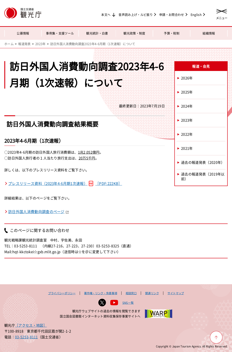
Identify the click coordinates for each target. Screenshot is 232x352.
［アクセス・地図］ (31, 325)
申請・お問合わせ (171, 14)
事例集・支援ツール (60, 33)
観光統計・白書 (97, 33)
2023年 (40, 44)
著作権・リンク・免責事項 (100, 293)
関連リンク (152, 293)
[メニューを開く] (221, 13)
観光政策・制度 (134, 33)
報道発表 (24, 44)
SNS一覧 (128, 303)
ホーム (9, 44)
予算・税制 (171, 33)
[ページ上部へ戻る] (216, 337)
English (196, 14)
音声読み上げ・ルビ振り (135, 14)
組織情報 (209, 33)
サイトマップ (175, 293)
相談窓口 (131, 293)
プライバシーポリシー (62, 293)
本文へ (105, 14)
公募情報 (23, 33)
